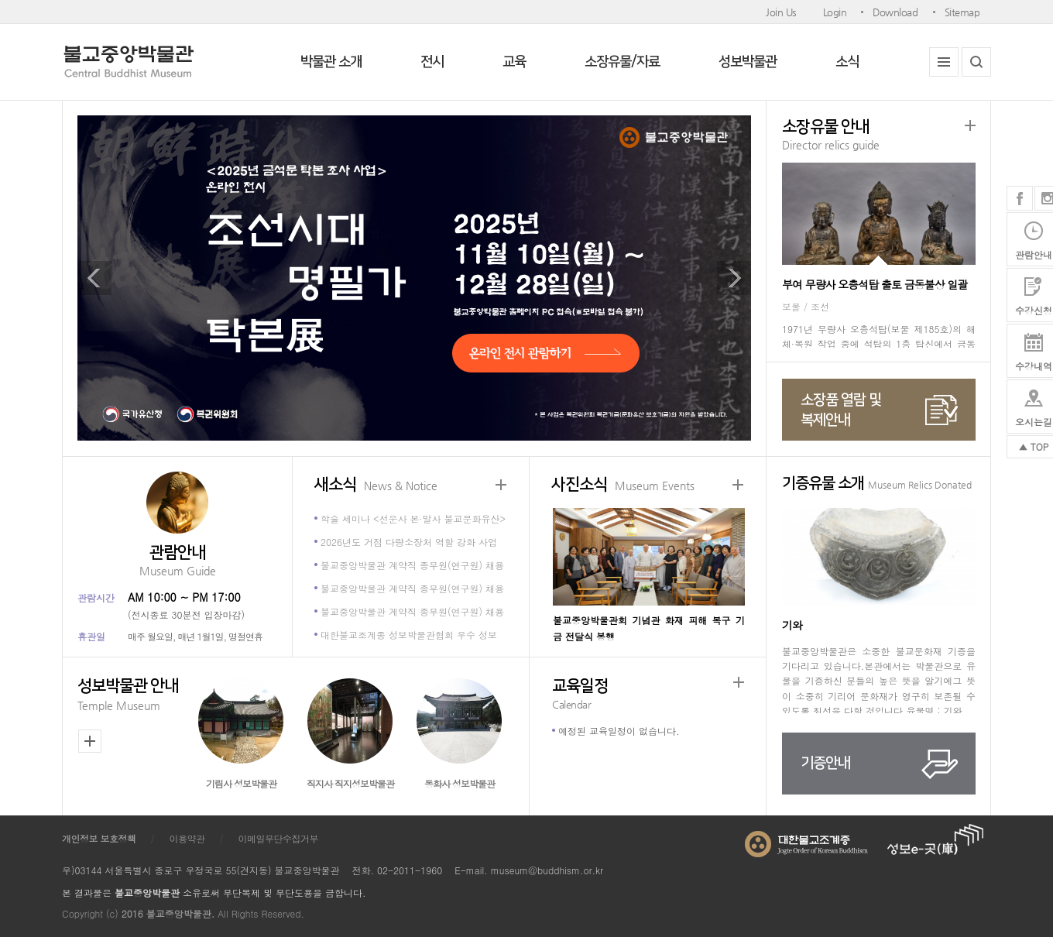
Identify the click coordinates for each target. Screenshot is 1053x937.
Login (835, 12)
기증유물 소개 (877, 484)
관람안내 (177, 561)
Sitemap (962, 12)
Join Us (781, 12)
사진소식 (623, 485)
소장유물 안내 (879, 136)
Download (895, 12)
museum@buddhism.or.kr (547, 870)
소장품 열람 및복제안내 (841, 410)
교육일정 (648, 695)
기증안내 (825, 763)
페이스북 (1020, 198)
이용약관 (187, 838)
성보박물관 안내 (132, 695)
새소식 (375, 485)
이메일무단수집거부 (278, 838)
